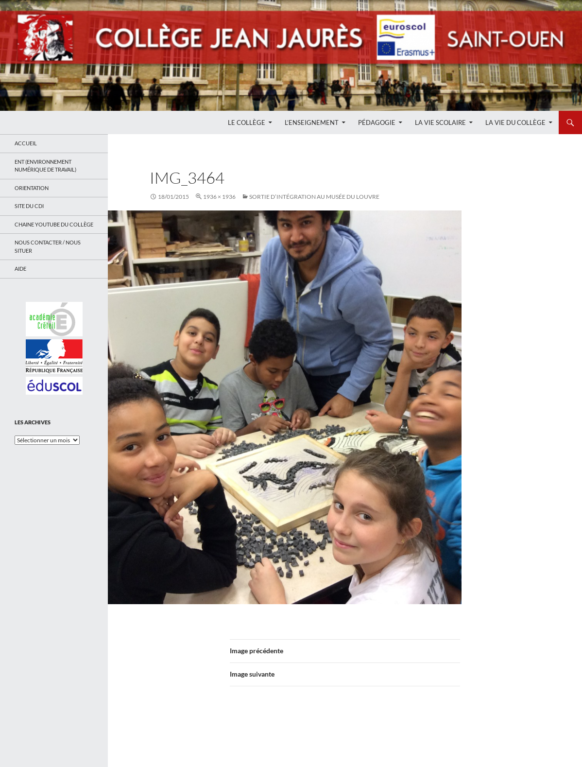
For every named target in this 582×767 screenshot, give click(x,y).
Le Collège (246, 122)
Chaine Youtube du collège (54, 224)
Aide (20, 268)
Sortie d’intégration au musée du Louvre (314, 196)
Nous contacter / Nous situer (48, 246)
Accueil (26, 143)
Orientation (32, 188)
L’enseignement (312, 122)
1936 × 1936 (219, 196)
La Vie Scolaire (440, 122)
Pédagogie (376, 122)
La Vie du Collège (515, 122)
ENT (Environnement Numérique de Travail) (45, 165)
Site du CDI (29, 206)
